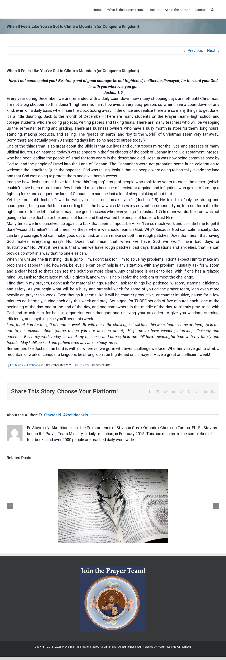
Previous (195, 50)
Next (211, 50)
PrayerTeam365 (181, 646)
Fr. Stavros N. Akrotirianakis (26, 365)
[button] (212, 9)
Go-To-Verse (82, 365)
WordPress (163, 646)
